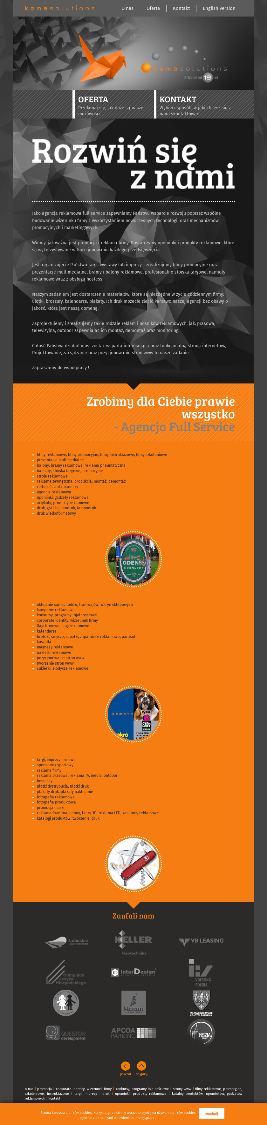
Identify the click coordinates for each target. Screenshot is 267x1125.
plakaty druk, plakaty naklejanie (65, 792)
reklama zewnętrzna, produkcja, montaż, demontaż (81, 481)
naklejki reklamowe (54, 652)
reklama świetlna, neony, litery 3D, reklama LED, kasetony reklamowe (98, 813)
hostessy (44, 781)
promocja (44, 1089)
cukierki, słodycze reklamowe (62, 668)
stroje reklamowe (52, 476)
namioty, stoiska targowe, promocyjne (70, 471)
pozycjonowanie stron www (61, 658)
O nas (127, 8)
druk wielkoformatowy (56, 513)
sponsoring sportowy (55, 765)
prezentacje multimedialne (60, 460)
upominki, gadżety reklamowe (63, 497)
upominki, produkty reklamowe (140, 1094)
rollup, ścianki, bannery (57, 487)
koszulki (44, 642)
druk (106, 1094)
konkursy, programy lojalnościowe (67, 615)
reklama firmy (49, 770)
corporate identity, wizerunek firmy (67, 620)
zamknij (211, 1113)
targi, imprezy (85, 1094)
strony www (182, 1089)
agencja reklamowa (54, 492)
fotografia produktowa (56, 802)
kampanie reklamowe (56, 610)
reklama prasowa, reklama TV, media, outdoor (77, 775)
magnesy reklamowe (55, 647)
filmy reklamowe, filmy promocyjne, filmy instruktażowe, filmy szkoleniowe (102, 454)
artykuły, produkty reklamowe (63, 503)
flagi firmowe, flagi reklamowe (63, 626)
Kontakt (181, 8)
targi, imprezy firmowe (56, 759)
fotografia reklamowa (56, 797)
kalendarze (47, 631)
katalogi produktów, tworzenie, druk (68, 818)
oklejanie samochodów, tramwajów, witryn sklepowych (85, 604)
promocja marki (50, 807)
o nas (29, 1089)
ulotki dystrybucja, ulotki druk (63, 786)
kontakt (54, 1098)
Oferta (153, 8)
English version (219, 8)
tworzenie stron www (55, 663)
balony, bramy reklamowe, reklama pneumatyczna (81, 465)
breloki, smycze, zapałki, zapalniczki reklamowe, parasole (87, 636)
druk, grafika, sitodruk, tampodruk (66, 508)
